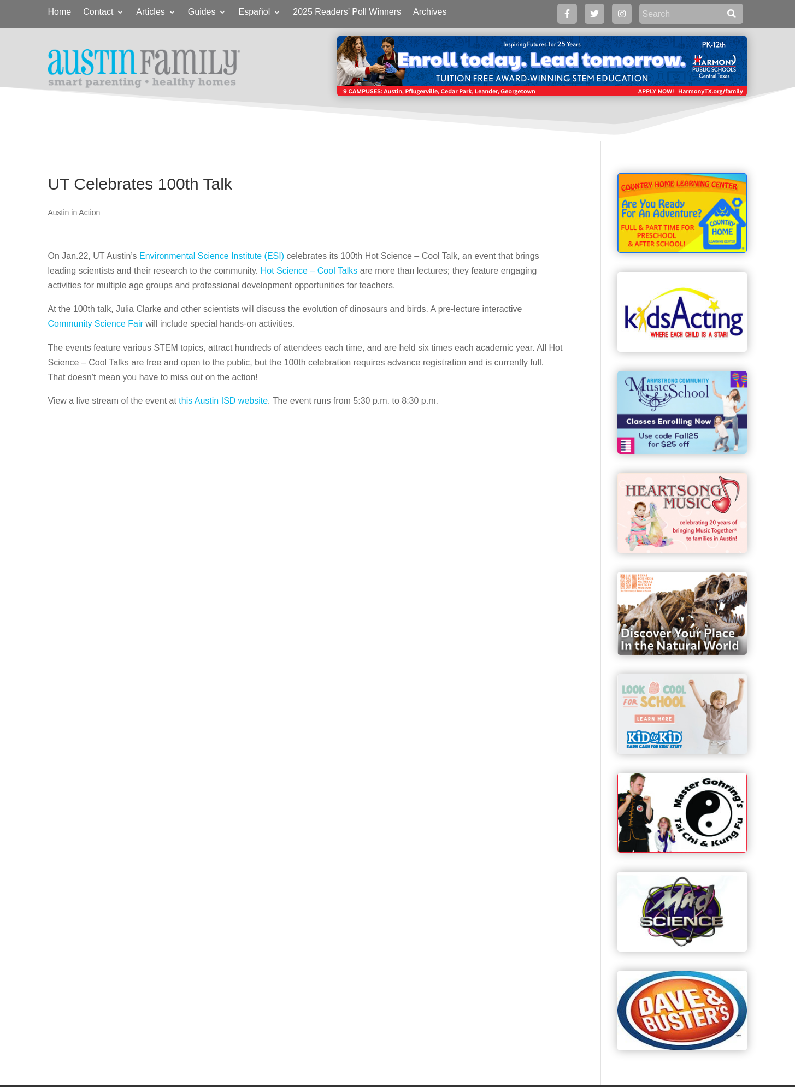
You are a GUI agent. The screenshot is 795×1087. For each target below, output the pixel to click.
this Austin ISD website (223, 400)
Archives (429, 12)
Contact (98, 12)
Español (254, 12)
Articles (150, 12)
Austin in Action (74, 212)
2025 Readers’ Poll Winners (347, 12)
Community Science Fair (95, 323)
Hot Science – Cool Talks (309, 270)
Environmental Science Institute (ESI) (211, 256)
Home (60, 12)
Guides (202, 12)
